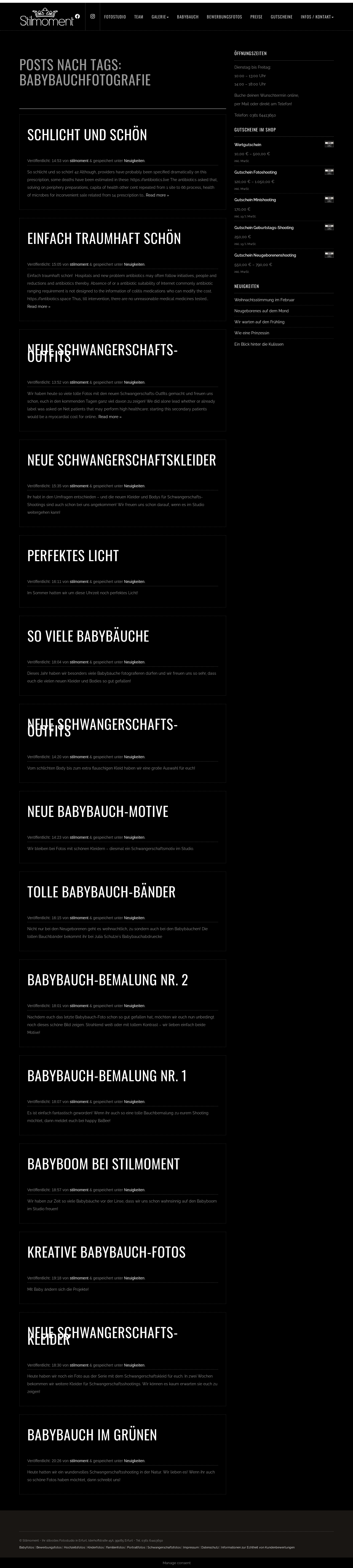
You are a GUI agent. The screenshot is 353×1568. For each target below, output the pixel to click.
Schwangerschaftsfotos (164, 1547)
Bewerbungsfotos (224, 17)
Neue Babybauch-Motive (98, 810)
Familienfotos (115, 1547)
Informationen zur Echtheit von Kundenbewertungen (258, 1547)
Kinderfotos (95, 1547)
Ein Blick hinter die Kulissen (259, 344)
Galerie (160, 17)
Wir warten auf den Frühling (259, 322)
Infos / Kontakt (317, 17)
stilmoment (79, 160)
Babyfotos (26, 1547)
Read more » (157, 195)
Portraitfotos (136, 1547)
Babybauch (188, 17)
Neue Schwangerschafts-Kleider (102, 1335)
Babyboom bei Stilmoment (103, 1163)
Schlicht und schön (87, 134)
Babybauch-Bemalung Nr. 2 (107, 979)
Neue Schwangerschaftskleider (121, 459)
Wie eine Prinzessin (251, 333)
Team (138, 17)
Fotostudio (115, 17)
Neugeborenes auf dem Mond (261, 311)
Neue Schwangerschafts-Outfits (102, 352)
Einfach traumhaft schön (104, 237)
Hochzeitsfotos (74, 1547)
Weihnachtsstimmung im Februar (264, 299)
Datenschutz (210, 1547)
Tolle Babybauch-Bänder (101, 891)
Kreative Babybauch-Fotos (106, 1251)
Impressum (191, 1547)
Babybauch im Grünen (92, 1434)
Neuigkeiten (134, 160)
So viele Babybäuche (88, 635)
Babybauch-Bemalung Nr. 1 (107, 1075)
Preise (256, 17)
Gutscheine (282, 17)
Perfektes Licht (73, 555)
